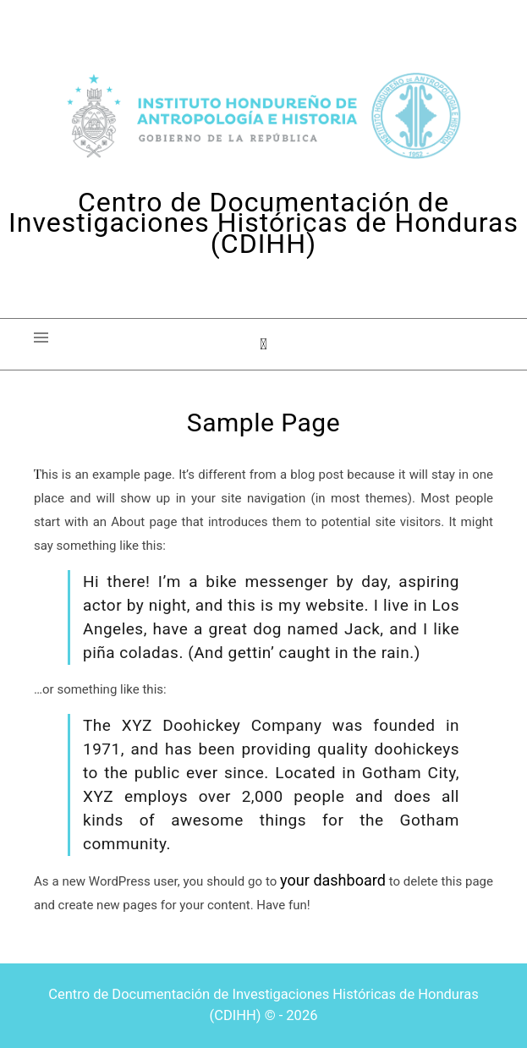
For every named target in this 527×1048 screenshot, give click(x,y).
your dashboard (333, 880)
